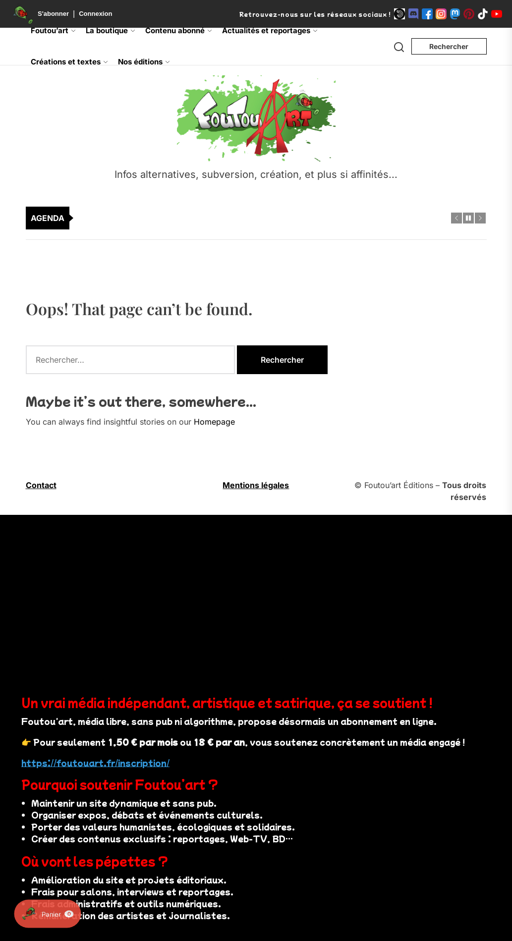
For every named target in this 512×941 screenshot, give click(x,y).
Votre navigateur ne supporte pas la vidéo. (161, 599)
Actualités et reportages (270, 30)
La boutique (110, 30)
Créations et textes (69, 61)
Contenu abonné (178, 30)
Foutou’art (53, 30)
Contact (41, 485)
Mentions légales (256, 485)
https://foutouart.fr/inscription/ (95, 763)
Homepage (214, 422)
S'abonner (53, 13)
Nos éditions (144, 61)
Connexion (95, 13)
